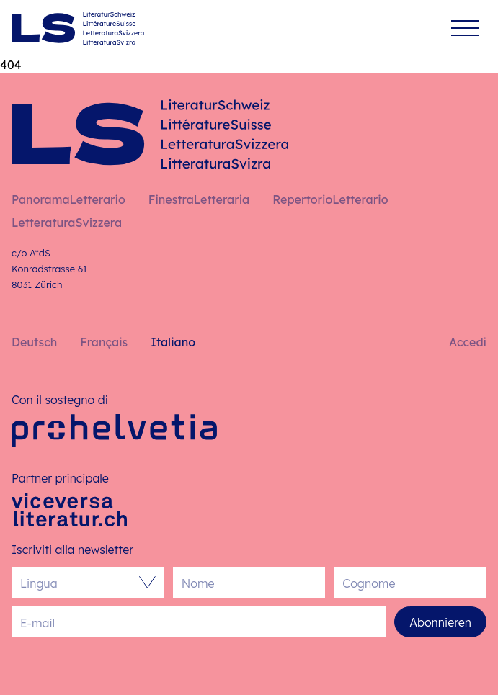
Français (104, 342)
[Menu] (464, 28)
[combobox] (80, 582)
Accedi (467, 342)
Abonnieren (440, 622)
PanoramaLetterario (68, 199)
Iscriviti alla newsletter (72, 549)
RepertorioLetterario (330, 199)
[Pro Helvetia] (114, 430)
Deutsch (34, 342)
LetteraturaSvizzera (67, 222)
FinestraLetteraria (198, 199)
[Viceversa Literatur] (69, 509)
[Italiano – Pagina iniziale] (78, 28)
